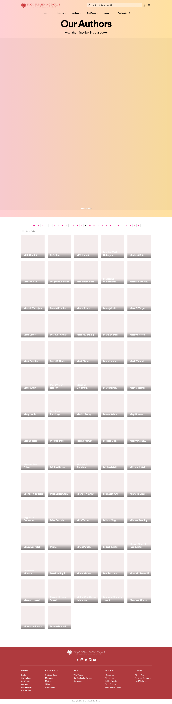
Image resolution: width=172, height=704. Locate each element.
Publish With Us (124, 13)
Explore (25, 670)
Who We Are (78, 675)
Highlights (61, 13)
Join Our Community (113, 687)
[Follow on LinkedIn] (90, 659)
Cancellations (50, 687)
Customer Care (51, 675)
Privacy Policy (140, 675)
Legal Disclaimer (141, 681)
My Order (49, 681)
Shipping (48, 684)
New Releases (26, 687)
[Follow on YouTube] (94, 659)
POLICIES (138, 670)
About (108, 13)
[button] (144, 5)
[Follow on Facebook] (77, 659)
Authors (76, 13)
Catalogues (77, 681)
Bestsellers (25, 684)
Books (45, 13)
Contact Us (109, 675)
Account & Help (52, 670)
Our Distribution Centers (82, 678)
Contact (109, 670)
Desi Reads (92, 13)
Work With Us (110, 684)
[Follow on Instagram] (82, 659)
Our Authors (25, 678)
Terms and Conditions (143, 678)
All (34, 225)
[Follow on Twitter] (86, 659)
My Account (50, 678)
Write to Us (109, 678)
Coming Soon (26, 691)
